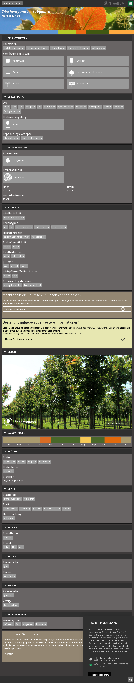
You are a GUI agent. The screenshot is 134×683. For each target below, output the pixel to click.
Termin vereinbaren (15, 309)
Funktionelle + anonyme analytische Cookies (107, 659)
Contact (9, 653)
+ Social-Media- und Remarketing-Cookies (111, 665)
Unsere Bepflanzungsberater (20, 339)
